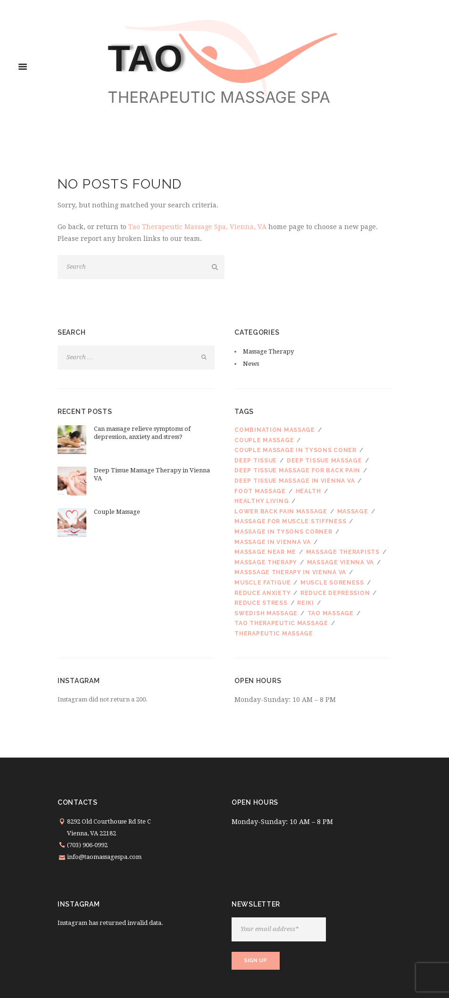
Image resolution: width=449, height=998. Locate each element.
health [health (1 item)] (308, 491)
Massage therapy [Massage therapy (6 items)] (265, 562)
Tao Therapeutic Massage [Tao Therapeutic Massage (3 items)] (281, 623)
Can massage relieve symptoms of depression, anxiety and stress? (142, 432)
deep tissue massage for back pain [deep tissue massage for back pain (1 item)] (297, 470)
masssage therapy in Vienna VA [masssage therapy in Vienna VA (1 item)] (290, 572)
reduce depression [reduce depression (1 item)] (335, 593)
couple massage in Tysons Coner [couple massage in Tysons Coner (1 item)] (295, 450)
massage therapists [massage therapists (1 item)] (343, 552)
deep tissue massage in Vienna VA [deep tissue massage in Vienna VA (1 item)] (294, 481)
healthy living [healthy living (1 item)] (261, 501)
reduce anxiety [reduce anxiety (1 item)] (262, 593)
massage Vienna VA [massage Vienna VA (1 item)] (340, 562)
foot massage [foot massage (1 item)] (260, 491)
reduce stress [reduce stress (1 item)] (260, 603)
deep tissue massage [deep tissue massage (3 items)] (324, 460)
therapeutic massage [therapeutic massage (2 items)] (273, 633)
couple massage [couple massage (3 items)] (264, 440)
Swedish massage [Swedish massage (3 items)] (266, 613)
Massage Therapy (268, 351)
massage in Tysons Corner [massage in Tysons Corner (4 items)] (283, 531)
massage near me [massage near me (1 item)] (265, 552)
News (251, 363)
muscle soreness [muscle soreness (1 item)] (332, 582)
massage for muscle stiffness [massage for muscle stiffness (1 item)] (290, 521)
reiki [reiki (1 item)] (305, 603)
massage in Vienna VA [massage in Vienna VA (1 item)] (272, 542)
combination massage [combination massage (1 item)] (274, 430)
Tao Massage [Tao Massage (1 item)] (331, 613)
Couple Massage (117, 511)
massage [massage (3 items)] (352, 511)
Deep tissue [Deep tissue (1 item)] (255, 460)
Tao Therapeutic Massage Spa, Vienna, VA (197, 227)
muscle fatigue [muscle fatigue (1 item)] (262, 582)
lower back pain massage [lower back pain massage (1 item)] (280, 511)
